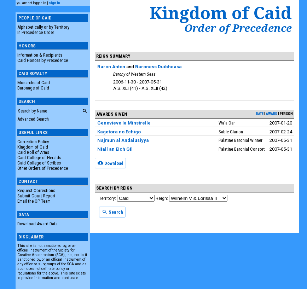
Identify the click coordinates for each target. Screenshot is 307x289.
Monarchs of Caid (33, 82)
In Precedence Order (35, 32)
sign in (54, 3)
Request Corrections (36, 190)
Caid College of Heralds (39, 157)
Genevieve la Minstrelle (124, 123)
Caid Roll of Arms (33, 152)
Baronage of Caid (33, 88)
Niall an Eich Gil (115, 149)
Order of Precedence (238, 28)
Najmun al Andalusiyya (123, 140)
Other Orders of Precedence (42, 168)
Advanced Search (33, 119)
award (271, 113)
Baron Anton (111, 66)
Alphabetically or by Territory (43, 27)
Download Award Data (37, 223)
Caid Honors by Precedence (42, 60)
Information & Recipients (39, 55)
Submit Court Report (36, 195)
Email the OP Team (34, 201)
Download (110, 163)
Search (112, 212)
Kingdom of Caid (32, 147)
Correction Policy (33, 141)
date (259, 113)
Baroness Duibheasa (158, 66)
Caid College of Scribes (39, 163)
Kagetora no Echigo (119, 131)
